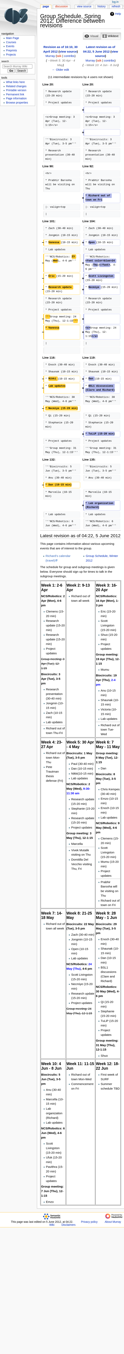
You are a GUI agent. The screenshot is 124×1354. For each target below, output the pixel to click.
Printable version (16, 90)
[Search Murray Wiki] (17, 66)
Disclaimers (69, 1224)
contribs (69, 56)
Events (10, 46)
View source (84, 6)
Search (5, 61)
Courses (11, 42)
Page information (16, 98)
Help (115, 14)
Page (46, 6)
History (102, 6)
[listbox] (102, 36)
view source (68, 51)
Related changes (16, 86)
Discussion (61, 6)
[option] (92, 36)
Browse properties (17, 102)
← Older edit (60, 69)
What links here (15, 82)
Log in (115, 1)
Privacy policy (89, 1221)
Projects (11, 54)
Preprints (11, 50)
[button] (92, 36)
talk (59, 56)
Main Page (12, 38)
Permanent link (15, 94)
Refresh (116, 6)
